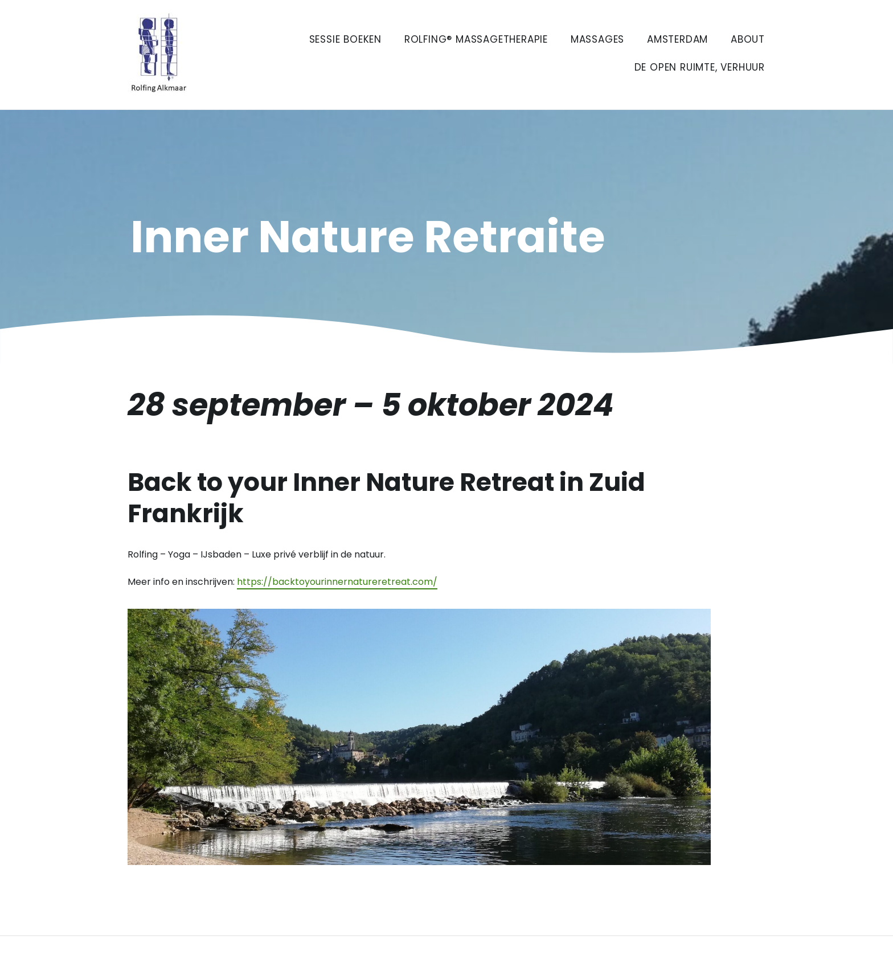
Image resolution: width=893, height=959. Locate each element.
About (748, 39)
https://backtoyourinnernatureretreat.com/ (337, 581)
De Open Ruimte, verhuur (699, 67)
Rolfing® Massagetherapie (476, 39)
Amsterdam (677, 39)
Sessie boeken (345, 39)
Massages (597, 39)
